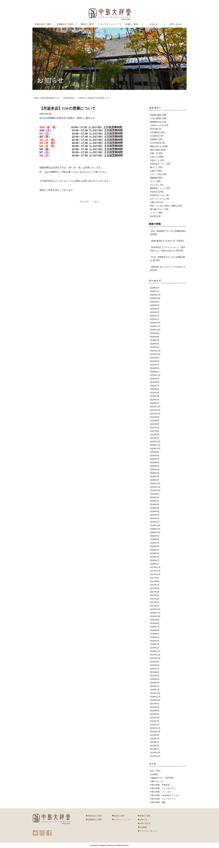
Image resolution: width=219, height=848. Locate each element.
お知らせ (153, 24)
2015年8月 (154, 665)
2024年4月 (154, 347)
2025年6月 (154, 305)
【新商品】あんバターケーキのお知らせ (167, 267)
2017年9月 (154, 578)
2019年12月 (155, 483)
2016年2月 (154, 644)
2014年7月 (154, 707)
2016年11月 (155, 613)
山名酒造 (154, 774)
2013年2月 (154, 745)
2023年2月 (154, 372)
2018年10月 (155, 532)
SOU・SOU (155, 771)
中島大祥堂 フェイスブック (162, 799)
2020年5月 (154, 466)
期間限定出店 (156, 122)
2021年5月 (154, 427)
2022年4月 (154, 393)
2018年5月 (154, 550)
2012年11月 (155, 756)
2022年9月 (154, 379)
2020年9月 (154, 452)
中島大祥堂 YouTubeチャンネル (164, 795)
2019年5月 (154, 508)
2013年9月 (154, 735)
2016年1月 (154, 648)
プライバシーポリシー (148, 830)
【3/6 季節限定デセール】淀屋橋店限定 (168, 231)
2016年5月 (154, 634)
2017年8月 (154, 581)
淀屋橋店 (154, 139)
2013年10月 (155, 731)
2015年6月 (154, 672)
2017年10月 (155, 574)
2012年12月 (155, 752)
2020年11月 (155, 445)
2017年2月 (154, 602)
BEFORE (84, 202)
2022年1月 (154, 403)
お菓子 (153, 171)
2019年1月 (154, 522)
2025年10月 (155, 298)
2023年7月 (154, 365)
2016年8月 (154, 623)
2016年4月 (154, 637)
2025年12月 (155, 295)
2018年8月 (154, 539)
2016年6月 (154, 630)
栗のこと (154, 167)
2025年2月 (154, 316)
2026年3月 (154, 288)
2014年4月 (154, 714)
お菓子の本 (155, 202)
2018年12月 (155, 525)
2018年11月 (155, 529)
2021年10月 (155, 413)
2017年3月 (154, 599)
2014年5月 (154, 710)
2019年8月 (154, 497)
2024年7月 (154, 340)
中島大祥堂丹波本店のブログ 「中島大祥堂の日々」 (58, 98)
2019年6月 (154, 504)
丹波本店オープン (158, 164)
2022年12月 (155, 375)
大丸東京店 (155, 136)
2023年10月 (155, 354)
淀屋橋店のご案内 (94, 819)
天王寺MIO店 (155, 143)
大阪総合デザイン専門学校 (161, 778)
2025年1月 (154, 319)
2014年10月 (155, 700)
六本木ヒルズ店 (157, 125)
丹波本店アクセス (158, 195)
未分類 (153, 216)
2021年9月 (154, 417)
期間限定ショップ (158, 188)
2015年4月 (154, 679)
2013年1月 (154, 749)
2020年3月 (154, 473)
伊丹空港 (154, 129)
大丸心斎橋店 (156, 118)
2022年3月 (154, 396)
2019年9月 (154, 494)
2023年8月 (154, 361)
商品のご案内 (118, 815)
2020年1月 (154, 480)
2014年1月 (154, 724)
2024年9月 (154, 333)
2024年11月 (155, 326)
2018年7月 (154, 543)
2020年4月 (154, 469)
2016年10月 (155, 616)
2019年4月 (154, 511)
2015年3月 (154, 683)
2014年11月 (155, 697)
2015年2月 (154, 686)
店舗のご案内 (131, 24)
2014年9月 (154, 703)
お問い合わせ (175, 24)
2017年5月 (154, 592)
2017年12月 (155, 567)
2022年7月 (154, 386)
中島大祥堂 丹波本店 (160, 785)
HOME (36, 98)
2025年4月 (154, 309)
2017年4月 (154, 595)
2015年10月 (155, 658)
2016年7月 (154, 627)
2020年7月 (154, 459)
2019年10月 (155, 490)
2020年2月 (154, 476)
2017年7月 (154, 585)
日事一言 (154, 153)
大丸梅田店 (155, 132)
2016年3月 (154, 641)
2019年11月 (155, 487)
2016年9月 (154, 620)
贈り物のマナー (157, 209)
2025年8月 (154, 302)
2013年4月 (154, 742)
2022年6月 (154, 389)
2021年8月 (154, 420)
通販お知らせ (156, 146)
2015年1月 (154, 690)
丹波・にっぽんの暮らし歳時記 (163, 206)
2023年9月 (154, 358)
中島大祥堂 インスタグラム (162, 788)
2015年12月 (155, 651)
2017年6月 (154, 588)
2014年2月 (154, 721)
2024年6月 (154, 344)
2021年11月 (155, 410)
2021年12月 (155, 406)
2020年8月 (154, 455)
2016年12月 (155, 609)
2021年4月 (154, 431)
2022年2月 (154, 399)
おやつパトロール (158, 199)
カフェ (153, 181)
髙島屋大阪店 (156, 115)
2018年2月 (154, 560)
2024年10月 (155, 330)
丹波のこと (155, 160)
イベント (154, 213)
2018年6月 (154, 546)
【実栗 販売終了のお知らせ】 (163, 241)
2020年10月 (155, 448)
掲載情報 (154, 178)
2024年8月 (154, 337)
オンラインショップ (109, 24)
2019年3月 (154, 515)
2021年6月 (154, 424)
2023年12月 (155, 351)
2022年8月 (154, 382)
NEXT (97, 202)
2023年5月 (154, 368)
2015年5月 (154, 676)
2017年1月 (154, 606)
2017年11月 (155, 571)
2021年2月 (154, 438)
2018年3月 (154, 557)
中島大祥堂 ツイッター (161, 792)
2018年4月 (154, 553)
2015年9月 (154, 662)
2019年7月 (154, 501)
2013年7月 (154, 738)
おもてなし (155, 185)
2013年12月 (155, 728)
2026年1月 (154, 291)
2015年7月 (154, 669)
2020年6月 (154, 462)
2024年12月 (155, 323)
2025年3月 (154, 312)
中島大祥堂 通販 (158, 802)
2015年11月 (155, 655)
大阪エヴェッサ (157, 781)
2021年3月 (154, 434)
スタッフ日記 (156, 174)
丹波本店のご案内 (94, 815)
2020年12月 (155, 441)
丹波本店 (82, 98)
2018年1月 (154, 564)
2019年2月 (154, 518)
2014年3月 (154, 717)
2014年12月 (155, 693)
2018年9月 (154, 536)
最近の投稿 (155, 150)
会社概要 (142, 826)
